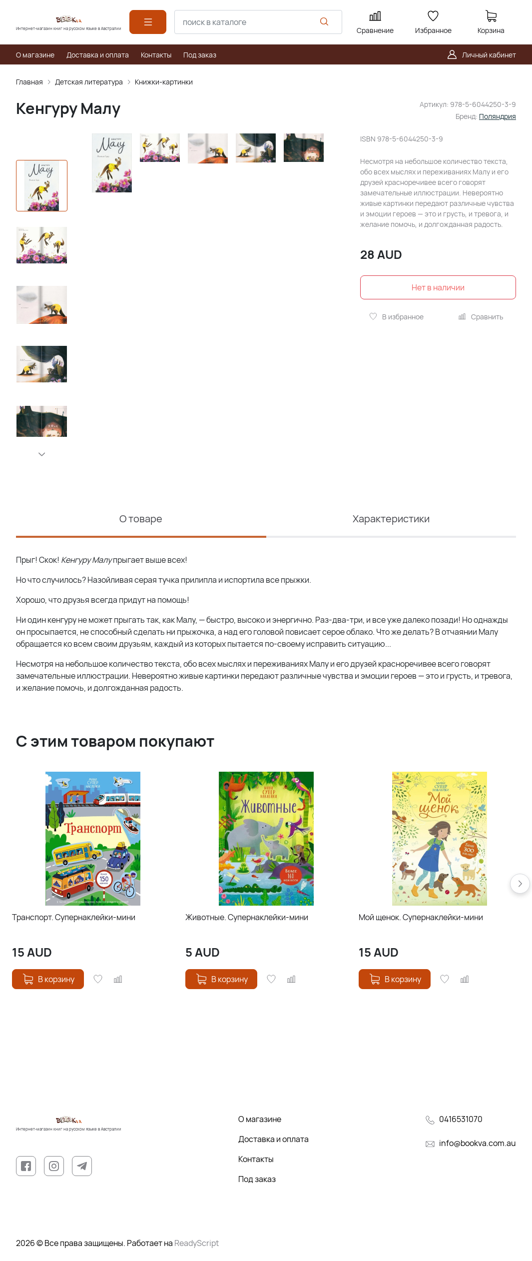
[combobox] (258, 22)
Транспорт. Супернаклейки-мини (73, 917)
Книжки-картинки (164, 81)
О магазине (259, 1119)
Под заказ (257, 1179)
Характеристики (391, 518)
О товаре (140, 518)
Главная (29, 81)
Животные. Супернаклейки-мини (246, 917)
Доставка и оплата (273, 1139)
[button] (41, 454)
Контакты (256, 1159)
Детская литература (89, 81)
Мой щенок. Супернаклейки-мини (421, 917)
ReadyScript (196, 1243)
